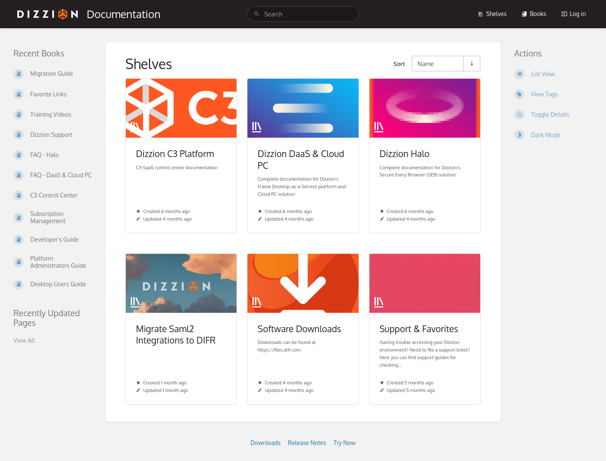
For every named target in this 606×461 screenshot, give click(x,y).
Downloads (265, 442)
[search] (303, 14)
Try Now (344, 442)
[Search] (257, 14)
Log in (573, 13)
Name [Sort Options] (425, 63)
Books (533, 13)
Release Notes (307, 442)
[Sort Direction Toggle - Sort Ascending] (471, 63)
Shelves (492, 13)
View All (24, 340)
